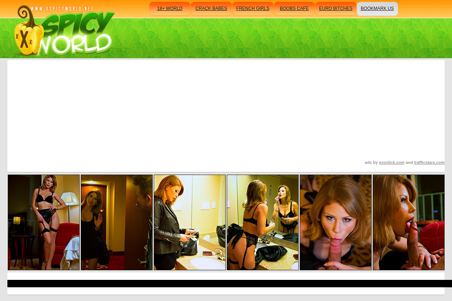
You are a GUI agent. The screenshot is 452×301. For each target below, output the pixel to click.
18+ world (169, 8)
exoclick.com (392, 162)
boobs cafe (294, 8)
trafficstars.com (429, 162)
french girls (252, 8)
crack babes (211, 8)
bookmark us (377, 8)
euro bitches (335, 8)
